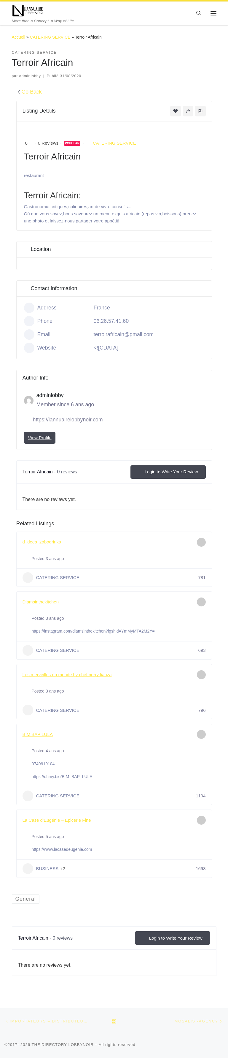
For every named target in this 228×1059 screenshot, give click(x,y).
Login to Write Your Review (168, 472)
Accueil (18, 37)
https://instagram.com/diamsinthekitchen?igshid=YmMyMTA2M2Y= (93, 631)
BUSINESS (41, 869)
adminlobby (30, 77)
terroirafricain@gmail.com (124, 335)
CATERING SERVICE (50, 37)
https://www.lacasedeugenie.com (62, 850)
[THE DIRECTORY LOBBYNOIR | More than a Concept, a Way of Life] (28, 10)
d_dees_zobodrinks (42, 542)
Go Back (29, 92)
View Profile (40, 437)
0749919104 (43, 764)
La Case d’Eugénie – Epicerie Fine (57, 820)
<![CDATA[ (106, 348)
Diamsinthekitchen (41, 602)
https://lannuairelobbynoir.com (68, 420)
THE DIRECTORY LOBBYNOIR (62, 1045)
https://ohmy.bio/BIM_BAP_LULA (62, 777)
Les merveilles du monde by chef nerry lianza (67, 674)
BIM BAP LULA (38, 734)
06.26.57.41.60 (111, 322)
